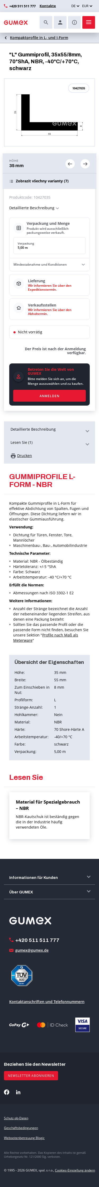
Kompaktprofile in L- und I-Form (39, 37)
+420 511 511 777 (22, 6)
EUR (85, 5)
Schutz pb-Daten (16, 1118)
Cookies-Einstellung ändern (75, 1170)
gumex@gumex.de (32, 950)
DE (73, 5)
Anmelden (49, 396)
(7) (42, 181)
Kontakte (48, 5)
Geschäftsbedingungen (21, 1128)
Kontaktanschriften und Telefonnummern (46, 1001)
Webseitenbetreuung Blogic (24, 1138)
